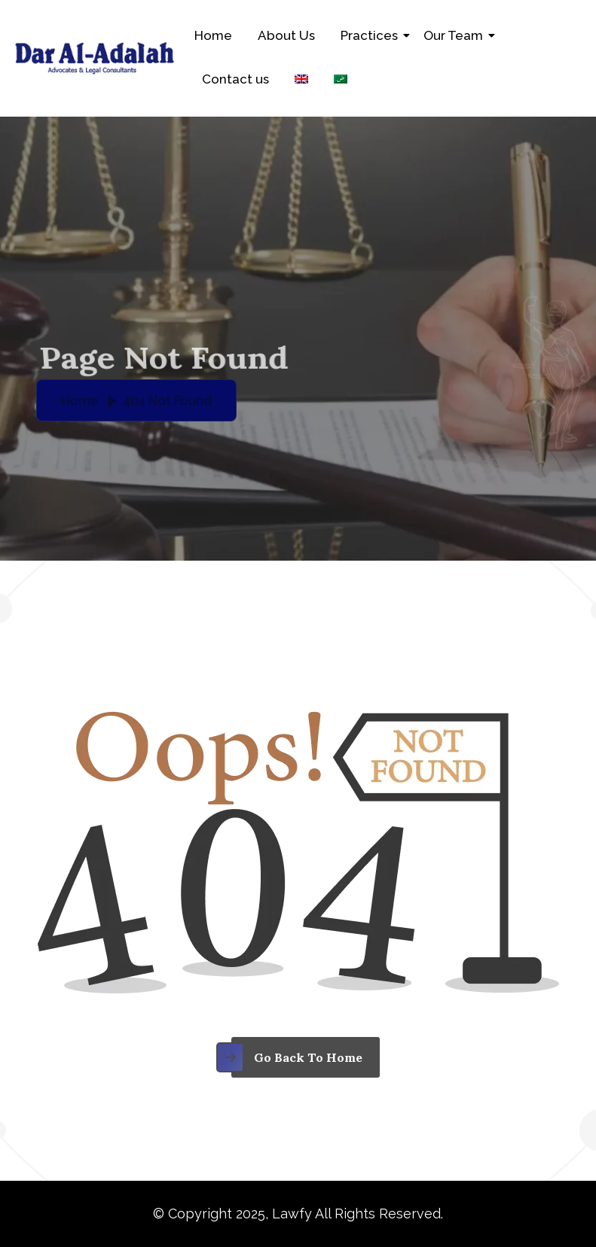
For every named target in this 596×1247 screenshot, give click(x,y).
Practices (372, 35)
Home (213, 35)
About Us (286, 35)
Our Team (455, 35)
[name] (298, 1067)
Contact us (235, 79)
